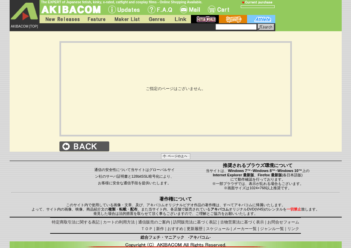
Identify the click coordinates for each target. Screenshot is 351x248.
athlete (261, 19)
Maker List (127, 19)
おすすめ (175, 228)
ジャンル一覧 (272, 228)
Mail (190, 9)
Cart (218, 9)
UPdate (124, 9)
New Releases (61, 19)
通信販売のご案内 (154, 222)
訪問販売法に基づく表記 (195, 222)
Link (180, 19)
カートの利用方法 (119, 222)
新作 (160, 228)
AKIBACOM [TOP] (24, 26)
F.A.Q (159, 9)
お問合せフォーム (283, 222)
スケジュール (218, 228)
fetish (205, 19)
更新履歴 (195, 228)
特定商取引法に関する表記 (76, 222)
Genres (156, 19)
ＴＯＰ (147, 228)
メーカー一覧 (245, 228)
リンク (293, 228)
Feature (96, 19)
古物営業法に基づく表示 (242, 222)
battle (233, 19)
